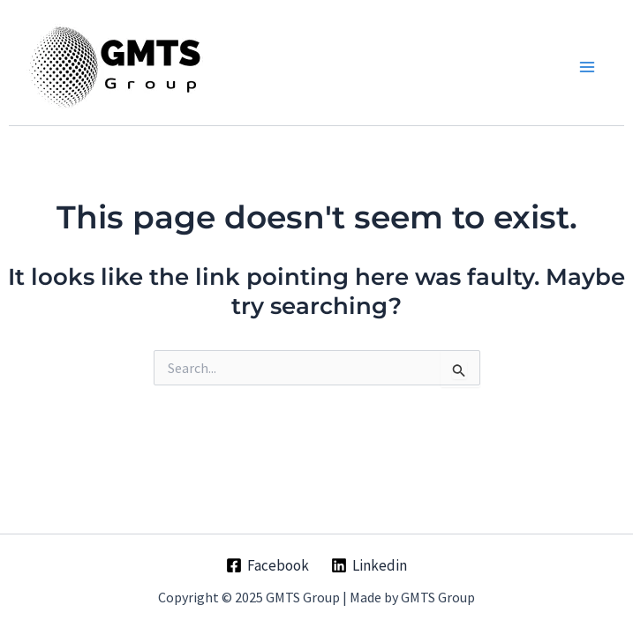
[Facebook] (267, 565)
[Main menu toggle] (587, 67)
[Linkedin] (370, 565)
